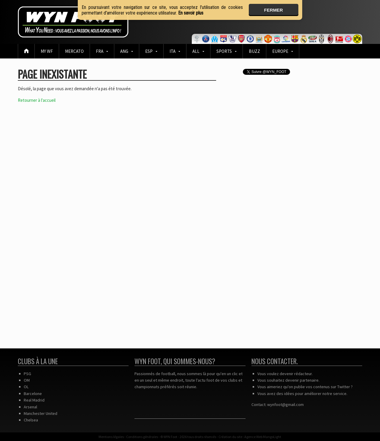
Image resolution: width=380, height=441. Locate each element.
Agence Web (253, 436)
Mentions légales (111, 436)
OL (26, 386)
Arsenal (30, 407)
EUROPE (280, 51)
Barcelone (33, 393)
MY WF (47, 51)
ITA (172, 51)
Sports (224, 51)
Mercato (74, 51)
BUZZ (254, 51)
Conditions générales (142, 436)
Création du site (230, 436)
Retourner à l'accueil (37, 100)
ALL (196, 51)
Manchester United (40, 413)
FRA (99, 51)
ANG (124, 51)
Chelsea (31, 420)
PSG (27, 373)
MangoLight (272, 436)
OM (27, 380)
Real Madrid (34, 400)
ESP (149, 51)
